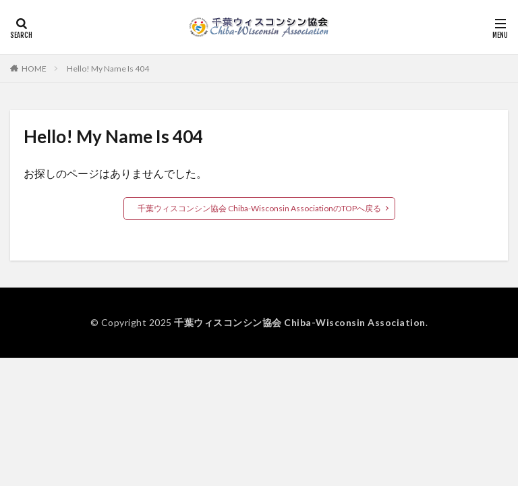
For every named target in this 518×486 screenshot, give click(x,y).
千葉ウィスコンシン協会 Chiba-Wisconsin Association (300, 322)
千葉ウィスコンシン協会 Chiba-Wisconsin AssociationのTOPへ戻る (259, 208)
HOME (34, 68)
